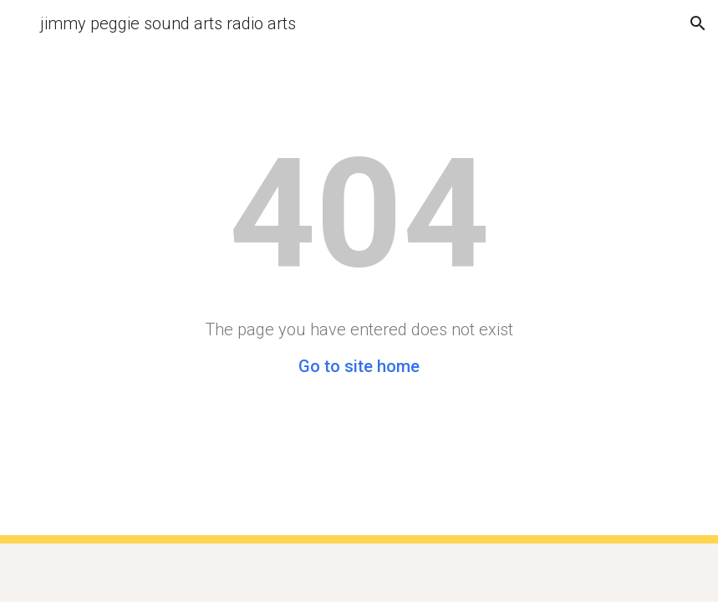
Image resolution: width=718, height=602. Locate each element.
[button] (20, 23)
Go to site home (359, 366)
